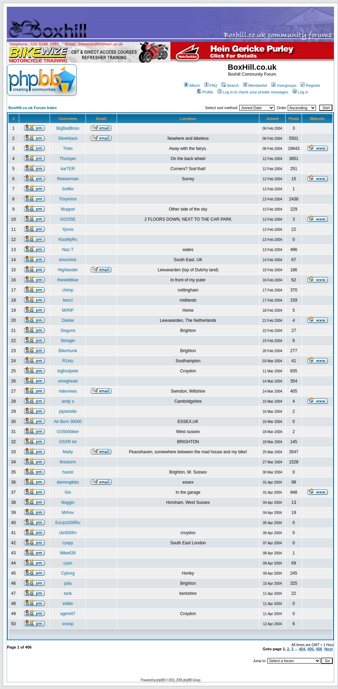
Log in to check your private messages (253, 92)
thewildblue (67, 280)
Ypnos (68, 229)
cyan (68, 563)
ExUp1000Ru (68, 522)
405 (310, 649)
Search (230, 85)
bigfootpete (68, 371)
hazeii (68, 472)
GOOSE (67, 219)
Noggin (67, 502)
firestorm (68, 462)
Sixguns (67, 330)
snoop (68, 623)
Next (328, 649)
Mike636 (68, 553)
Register (310, 85)
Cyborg (68, 573)
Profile (205, 92)
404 (302, 649)
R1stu (68, 360)
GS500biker (68, 431)
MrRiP (68, 310)
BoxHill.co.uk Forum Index (32, 108)
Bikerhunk (68, 350)
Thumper (67, 158)
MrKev (68, 512)
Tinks (68, 148)
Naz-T (68, 249)
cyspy (68, 542)
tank (68, 593)
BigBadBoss (68, 128)
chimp (67, 290)
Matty (68, 451)
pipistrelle (68, 411)
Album (192, 85)
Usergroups (283, 85)
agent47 (67, 613)
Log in (300, 92)
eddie (68, 603)
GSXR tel (67, 441)
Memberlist (255, 85)
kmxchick (67, 259)
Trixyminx (68, 199)
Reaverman (68, 178)
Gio (68, 492)
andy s (68, 401)
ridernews (68, 391)
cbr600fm (67, 532)
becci (68, 300)
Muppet (68, 209)
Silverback (68, 138)
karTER (68, 168)
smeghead (68, 381)
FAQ (210, 85)
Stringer (67, 340)
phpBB (160, 680)
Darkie (68, 320)
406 (319, 649)
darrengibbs (68, 482)
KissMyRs (68, 239)
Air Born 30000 (68, 421)
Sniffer (68, 189)
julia (68, 583)
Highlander (68, 269)
